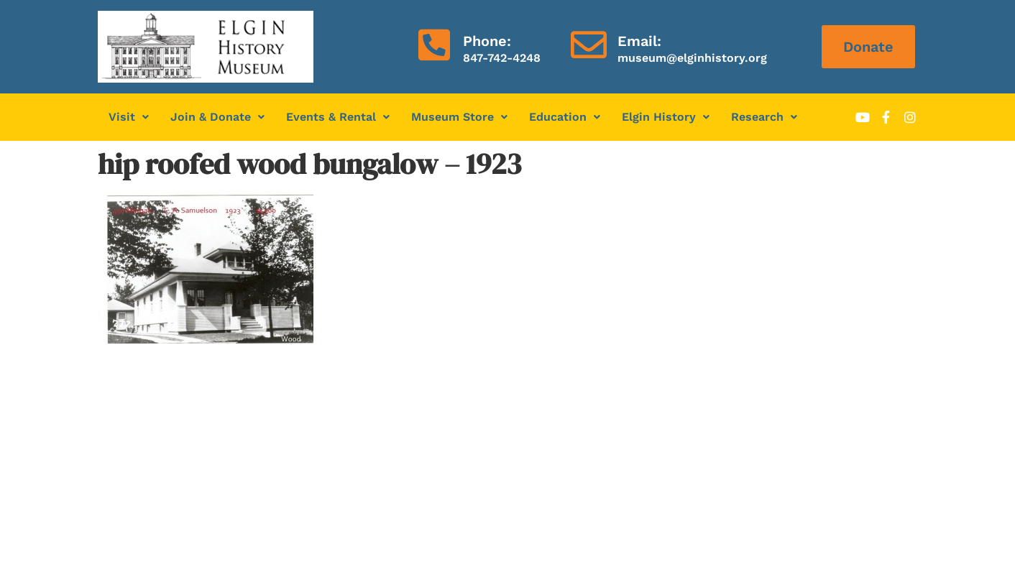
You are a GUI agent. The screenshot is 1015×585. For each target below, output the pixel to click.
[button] (129, 117)
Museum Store (459, 117)
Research (764, 117)
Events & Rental (338, 117)
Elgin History (665, 117)
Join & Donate (217, 117)
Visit (129, 117)
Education (564, 117)
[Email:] (589, 45)
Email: (639, 41)
